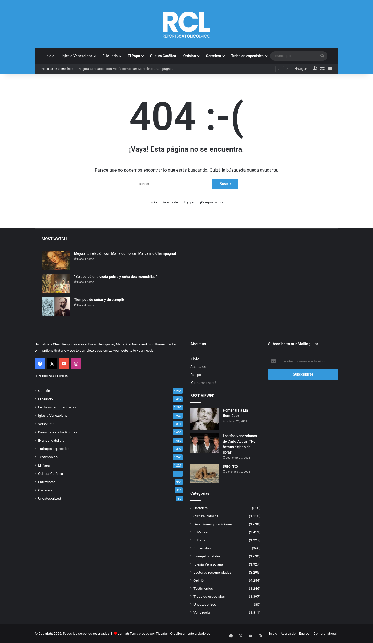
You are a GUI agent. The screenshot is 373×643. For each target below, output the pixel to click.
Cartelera (213, 56)
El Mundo (110, 56)
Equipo (189, 202)
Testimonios (48, 457)
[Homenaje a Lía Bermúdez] (204, 419)
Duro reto (230, 466)
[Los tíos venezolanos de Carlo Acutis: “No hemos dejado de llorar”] (204, 443)
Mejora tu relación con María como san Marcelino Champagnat (125, 69)
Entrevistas (46, 482)
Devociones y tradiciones (57, 432)
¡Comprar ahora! (212, 202)
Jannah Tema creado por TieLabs (143, 633)
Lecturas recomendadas (57, 407)
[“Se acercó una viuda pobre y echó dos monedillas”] (56, 283)
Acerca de (170, 202)
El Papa (134, 56)
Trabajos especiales (247, 56)
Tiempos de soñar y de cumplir (99, 300)
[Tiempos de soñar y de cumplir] (56, 306)
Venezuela (46, 424)
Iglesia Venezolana (77, 56)
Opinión (189, 56)
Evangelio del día (51, 440)
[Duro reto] (204, 473)
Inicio (49, 56)
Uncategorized (49, 498)
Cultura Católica (163, 56)
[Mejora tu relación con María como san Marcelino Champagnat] (56, 260)
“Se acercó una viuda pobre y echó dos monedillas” (115, 276)
